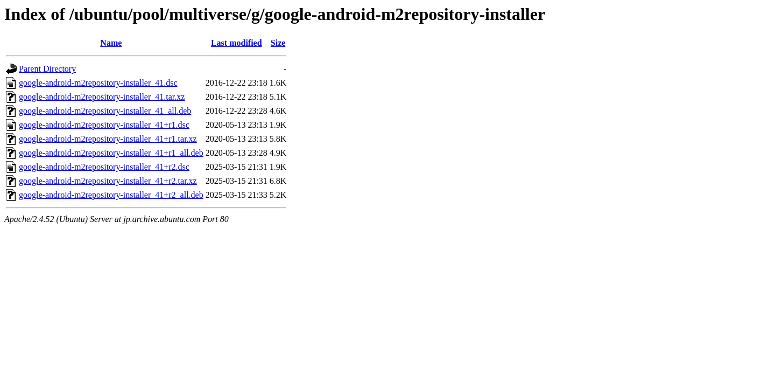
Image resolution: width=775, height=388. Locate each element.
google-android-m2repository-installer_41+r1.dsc (104, 124)
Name (111, 42)
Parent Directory (47, 68)
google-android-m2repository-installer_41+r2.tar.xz (108, 180)
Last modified (236, 42)
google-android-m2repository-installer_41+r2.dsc (104, 166)
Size (278, 42)
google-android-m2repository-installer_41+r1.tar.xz (108, 138)
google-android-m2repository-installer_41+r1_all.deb (111, 152)
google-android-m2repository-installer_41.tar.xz (102, 96)
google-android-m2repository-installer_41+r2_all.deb (111, 194)
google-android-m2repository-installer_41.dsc (98, 82)
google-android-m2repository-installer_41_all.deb (105, 110)
